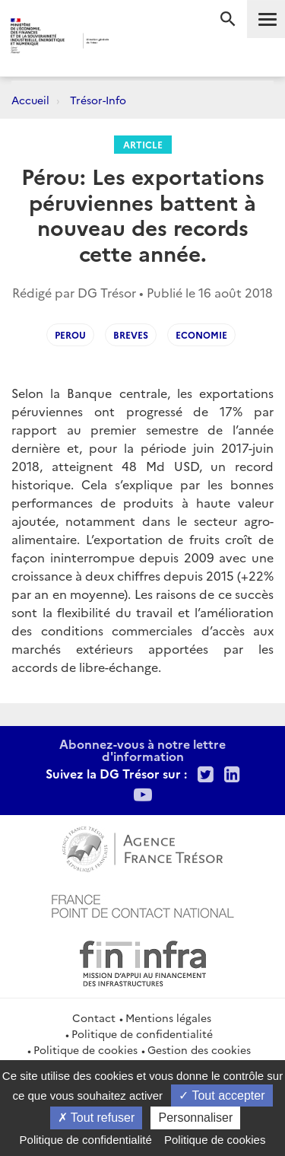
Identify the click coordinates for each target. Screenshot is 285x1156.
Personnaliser (195, 1117)
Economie (201, 334)
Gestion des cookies (199, 1049)
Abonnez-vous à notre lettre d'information (142, 749)
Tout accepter (221, 1095)
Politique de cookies (85, 1049)
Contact (94, 1017)
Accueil (30, 99)
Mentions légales (168, 1017)
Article (143, 144)
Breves (130, 334)
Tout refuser (96, 1117)
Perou (70, 334)
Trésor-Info (98, 99)
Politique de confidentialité (142, 1033)
